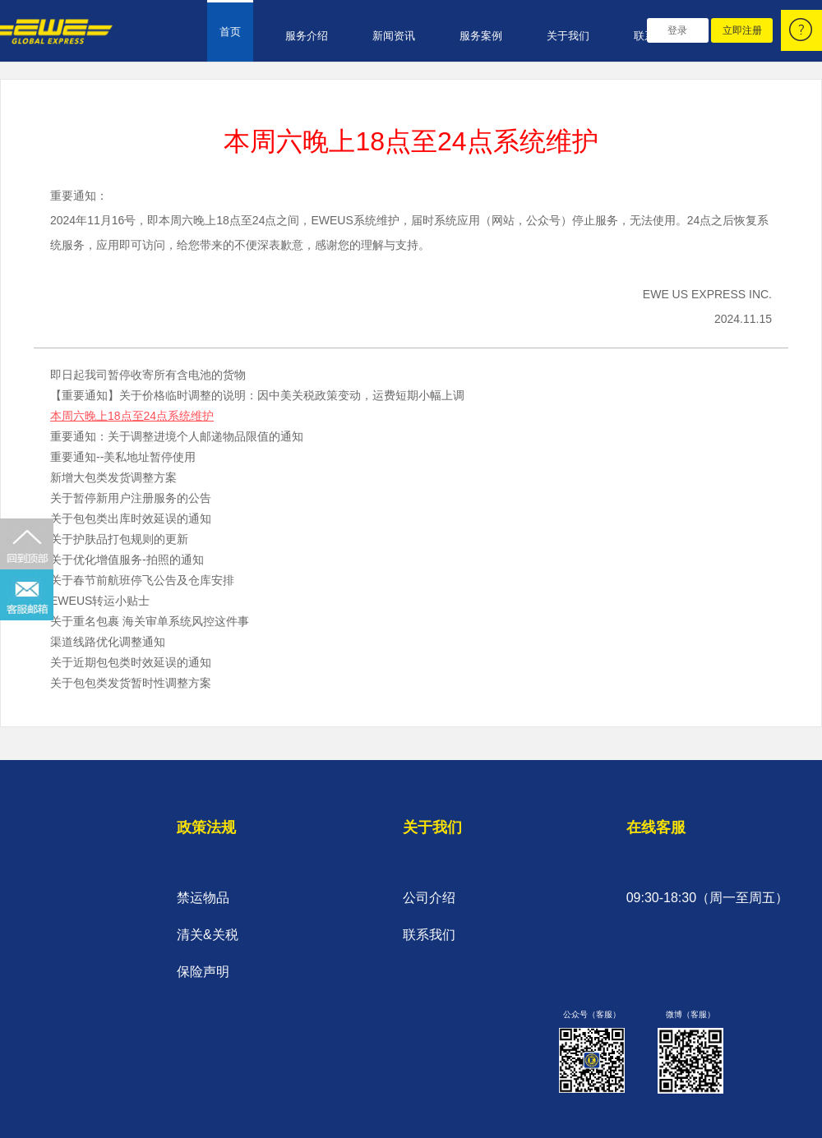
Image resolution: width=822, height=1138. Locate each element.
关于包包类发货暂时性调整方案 (130, 682)
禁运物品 (203, 898)
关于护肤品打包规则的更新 (119, 539)
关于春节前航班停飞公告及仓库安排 (142, 580)
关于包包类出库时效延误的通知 (130, 518)
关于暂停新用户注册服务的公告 (130, 497)
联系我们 (429, 935)
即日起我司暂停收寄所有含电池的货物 (148, 374)
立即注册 (742, 30)
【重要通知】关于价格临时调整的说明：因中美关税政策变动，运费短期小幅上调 (257, 395)
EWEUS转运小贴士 (100, 600)
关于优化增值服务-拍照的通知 (127, 559)
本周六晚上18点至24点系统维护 (132, 415)
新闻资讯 (393, 36)
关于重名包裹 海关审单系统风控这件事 (149, 621)
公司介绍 (429, 898)
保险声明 (203, 972)
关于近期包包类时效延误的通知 (130, 662)
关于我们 (568, 36)
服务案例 (480, 36)
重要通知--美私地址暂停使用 (123, 456)
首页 (230, 31)
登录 (677, 30)
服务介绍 (306, 36)
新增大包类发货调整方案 (113, 477)
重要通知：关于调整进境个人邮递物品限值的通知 (176, 436)
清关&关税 (207, 935)
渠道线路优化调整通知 (107, 641)
